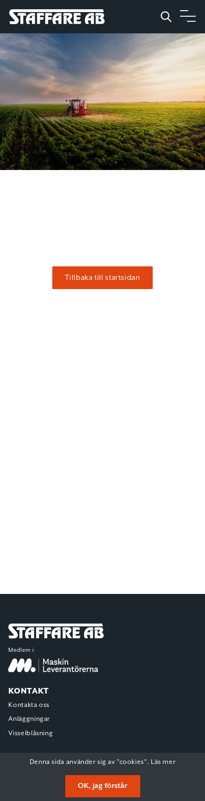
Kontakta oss (29, 705)
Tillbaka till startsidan (102, 277)
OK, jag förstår (102, 786)
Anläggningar (29, 719)
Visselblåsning (30, 733)
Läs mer (163, 762)
